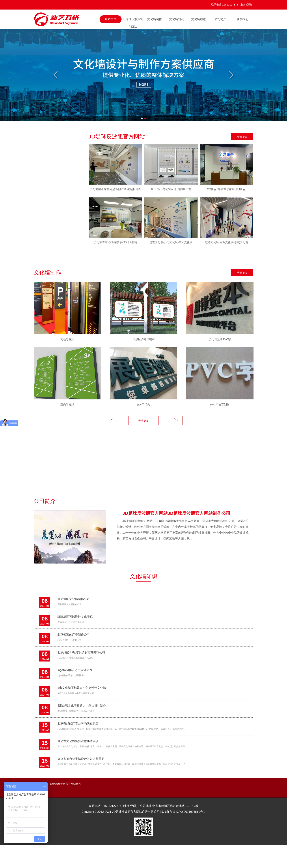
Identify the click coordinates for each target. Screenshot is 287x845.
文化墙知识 (176, 19)
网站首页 (110, 19)
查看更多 (242, 136)
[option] (143, 75)
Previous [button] (56, 74)
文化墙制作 (154, 19)
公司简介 (220, 19)
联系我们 (242, 19)
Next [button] (230, 74)
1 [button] (142, 118)
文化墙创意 (198, 19)
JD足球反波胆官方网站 (132, 20)
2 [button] (145, 118)
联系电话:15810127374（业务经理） (232, 4)
